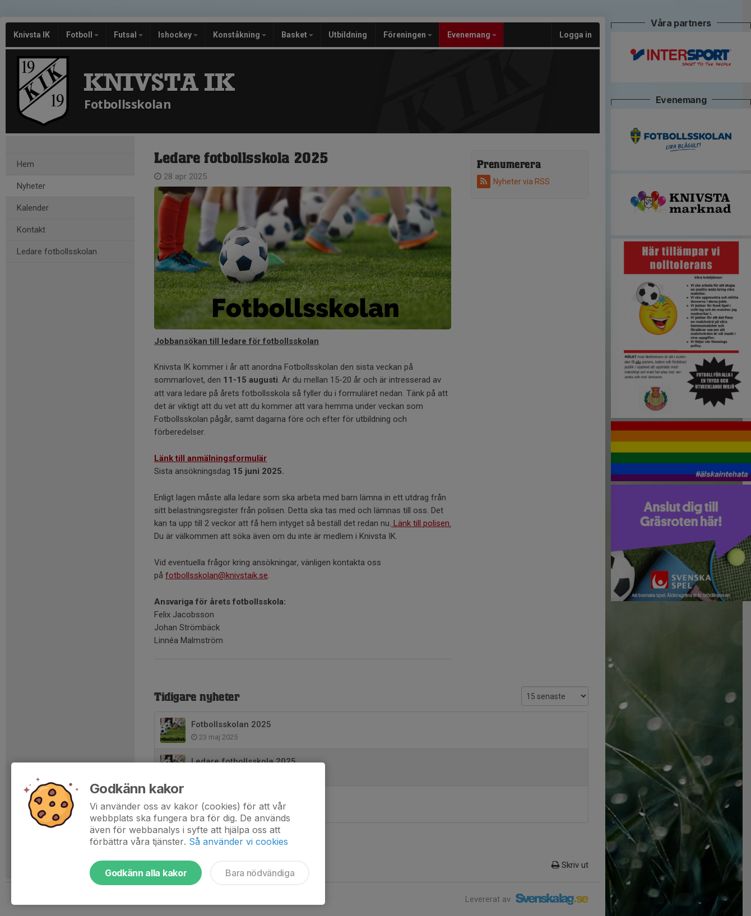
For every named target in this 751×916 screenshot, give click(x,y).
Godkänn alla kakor (146, 872)
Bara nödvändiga (259, 872)
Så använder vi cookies (238, 841)
